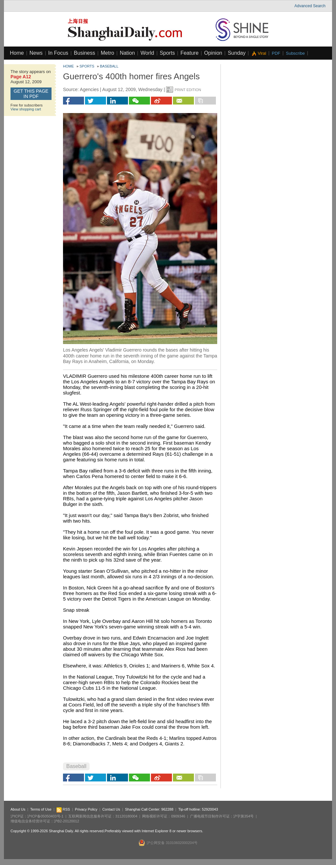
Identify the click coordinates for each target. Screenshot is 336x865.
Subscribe (295, 53)
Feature (189, 53)
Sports (167, 53)
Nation (127, 53)
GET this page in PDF (31, 93)
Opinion (213, 53)
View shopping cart (25, 109)
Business (84, 53)
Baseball (109, 66)
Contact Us (111, 809)
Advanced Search (310, 6)
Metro (107, 53)
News (36, 53)
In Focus (58, 53)
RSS (63, 809)
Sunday (236, 53)
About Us (17, 809)
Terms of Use (41, 809)
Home (17, 53)
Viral (262, 53)
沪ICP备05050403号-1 (45, 816)
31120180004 (126, 816)
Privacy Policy (86, 809)
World (147, 53)
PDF (276, 53)
